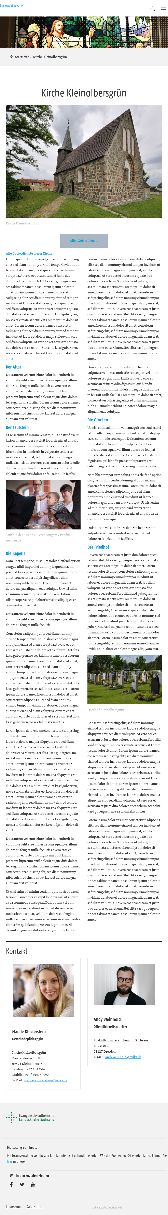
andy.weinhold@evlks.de (123, 1057)
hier (9, 1161)
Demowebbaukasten (12, 5)
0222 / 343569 (35, 1069)
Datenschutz (34, 1206)
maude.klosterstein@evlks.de (45, 1080)
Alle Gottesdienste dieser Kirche (29, 253)
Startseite (22, 57)
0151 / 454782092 (36, 1074)
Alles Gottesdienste (84, 240)
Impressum (13, 1206)
